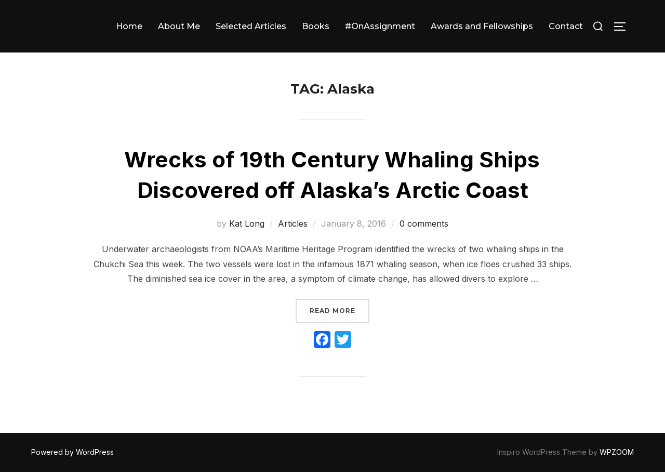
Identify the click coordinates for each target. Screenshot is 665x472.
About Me (179, 26)
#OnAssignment (380, 26)
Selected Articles (251, 26)
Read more (339, 309)
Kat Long (246, 223)
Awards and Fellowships (482, 26)
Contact (566, 26)
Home (129, 26)
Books (315, 26)
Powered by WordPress (72, 452)
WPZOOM (617, 452)
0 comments (424, 223)
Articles (293, 223)
